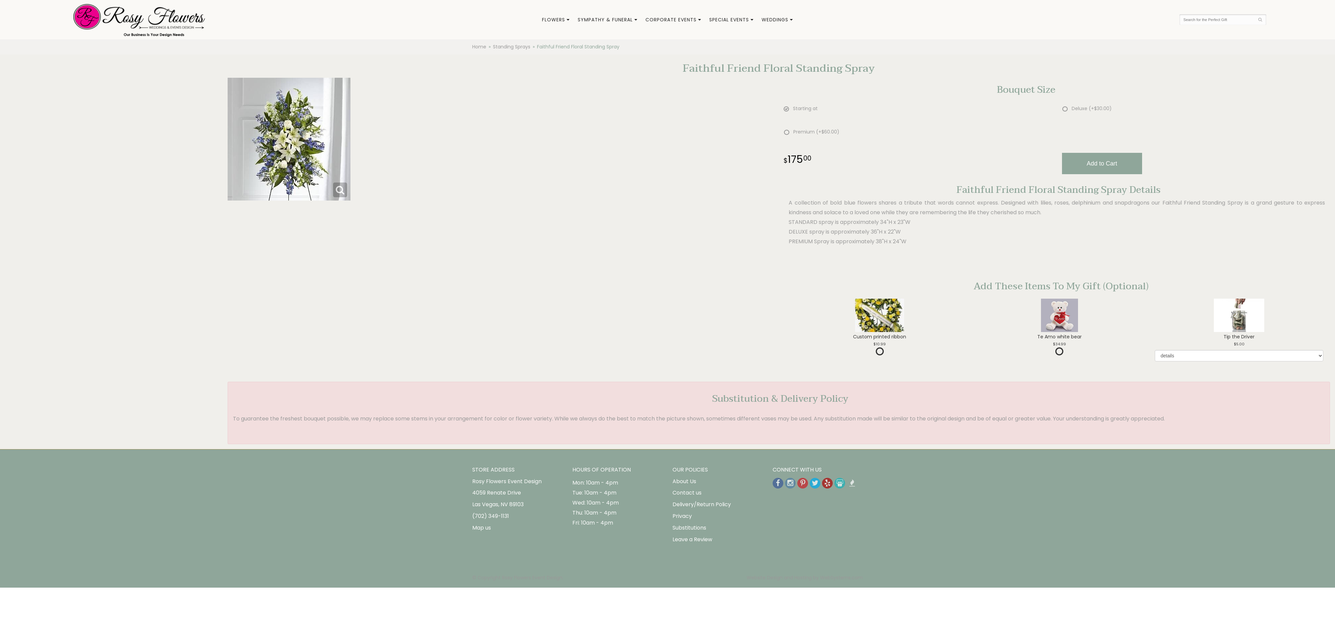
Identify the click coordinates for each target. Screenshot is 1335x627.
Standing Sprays (511, 46)
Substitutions (689, 528)
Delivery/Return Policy (702, 504)
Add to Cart (1102, 163)
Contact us (687, 493)
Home (479, 46)
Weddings (775, 19)
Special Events (729, 19)
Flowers (553, 19)
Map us (481, 528)
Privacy (682, 516)
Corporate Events (671, 19)
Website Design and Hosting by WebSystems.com (805, 577)
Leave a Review (692, 539)
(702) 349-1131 (490, 516)
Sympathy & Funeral (605, 19)
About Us (684, 481)
